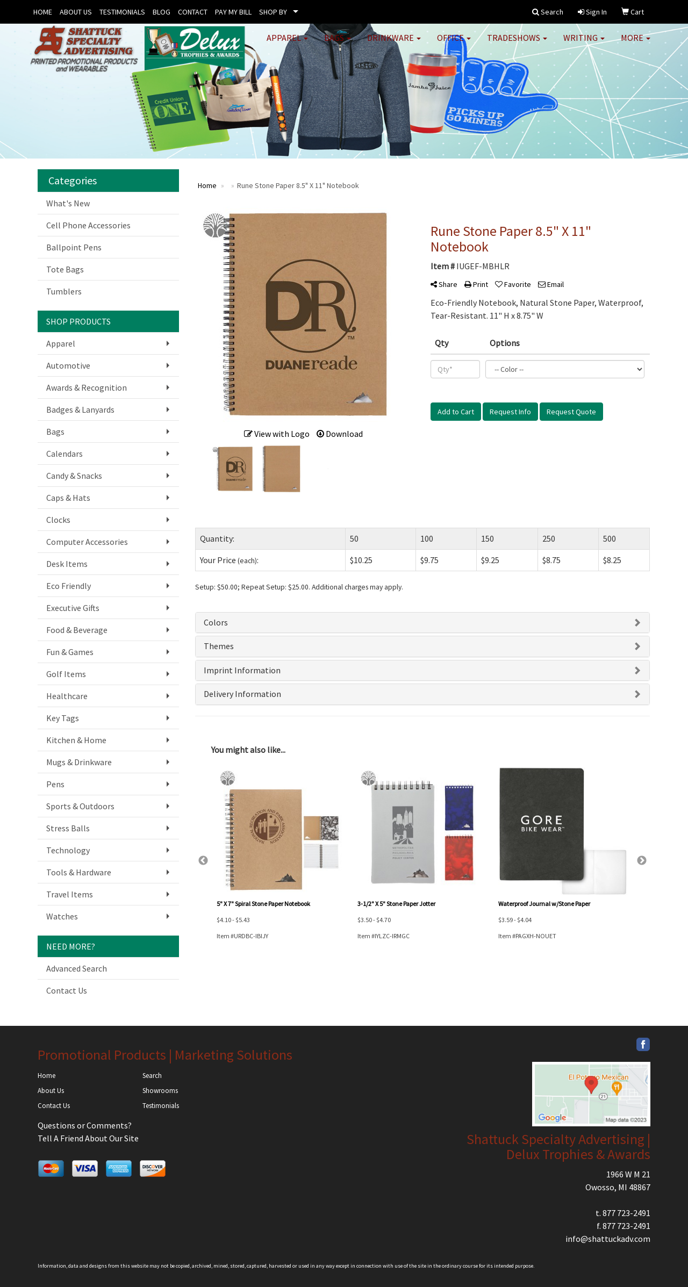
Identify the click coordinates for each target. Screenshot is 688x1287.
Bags (337, 43)
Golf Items (66, 673)
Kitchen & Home (76, 740)
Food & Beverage (77, 629)
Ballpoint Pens (74, 247)
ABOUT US (76, 12)
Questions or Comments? (85, 1125)
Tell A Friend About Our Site (88, 1138)
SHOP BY (273, 12)
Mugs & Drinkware (79, 762)
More (635, 43)
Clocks (58, 519)
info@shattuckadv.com (607, 1238)
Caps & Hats (68, 497)
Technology (68, 850)
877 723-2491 (626, 1212)
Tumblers (64, 291)
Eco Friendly (68, 585)
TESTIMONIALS (122, 12)
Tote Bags (65, 269)
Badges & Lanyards (80, 409)
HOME (42, 12)
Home (46, 1075)
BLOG (161, 12)
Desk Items (67, 563)
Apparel (287, 43)
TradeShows (517, 43)
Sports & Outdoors (80, 806)
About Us (51, 1090)
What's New (68, 203)
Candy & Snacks (74, 475)
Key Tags (62, 718)
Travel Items (69, 894)
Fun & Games (70, 651)
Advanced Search (76, 968)
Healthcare (67, 696)
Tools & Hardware (78, 872)
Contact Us (66, 990)
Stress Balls (68, 828)
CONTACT (192, 12)
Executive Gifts (72, 607)
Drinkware (394, 43)
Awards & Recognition (86, 387)
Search (152, 1075)
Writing (584, 43)
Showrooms (160, 1090)
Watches (62, 916)
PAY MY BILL (233, 12)
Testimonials (160, 1105)
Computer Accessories (87, 541)
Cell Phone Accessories (88, 225)
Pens (55, 784)
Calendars (64, 453)
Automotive (68, 365)
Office (454, 43)
